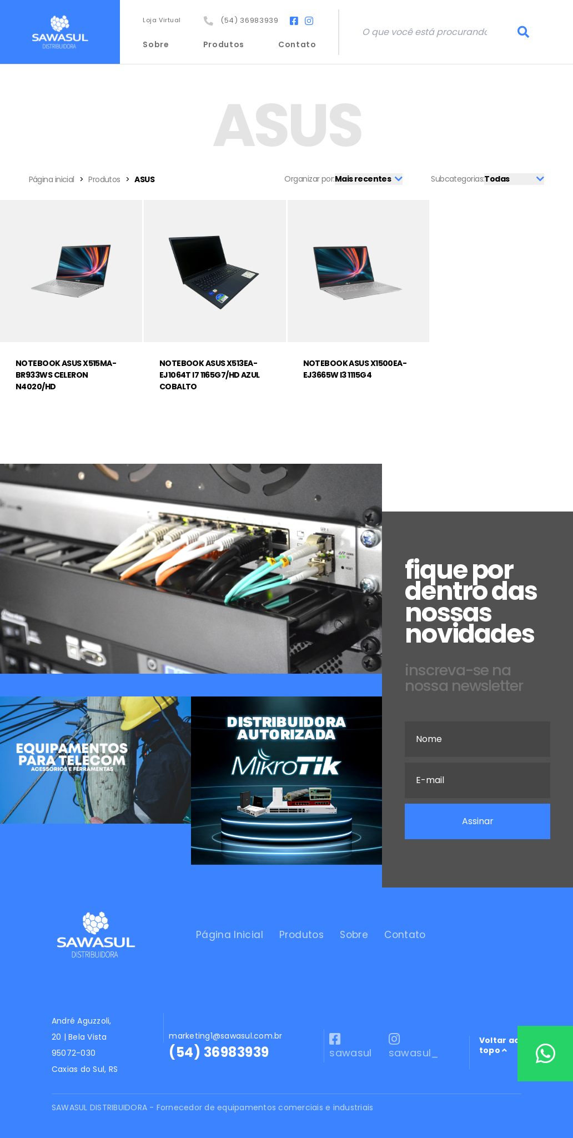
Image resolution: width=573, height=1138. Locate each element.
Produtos (224, 44)
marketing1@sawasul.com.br (225, 1035)
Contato (297, 44)
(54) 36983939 (241, 20)
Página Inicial (229, 934)
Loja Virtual (162, 20)
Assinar (478, 821)
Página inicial (51, 179)
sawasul (350, 1046)
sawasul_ (414, 1046)
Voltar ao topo (499, 1045)
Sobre (156, 44)
